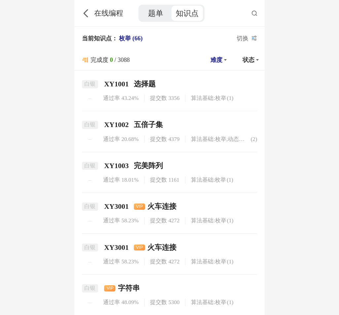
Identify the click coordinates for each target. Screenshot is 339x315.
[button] (217, 60)
